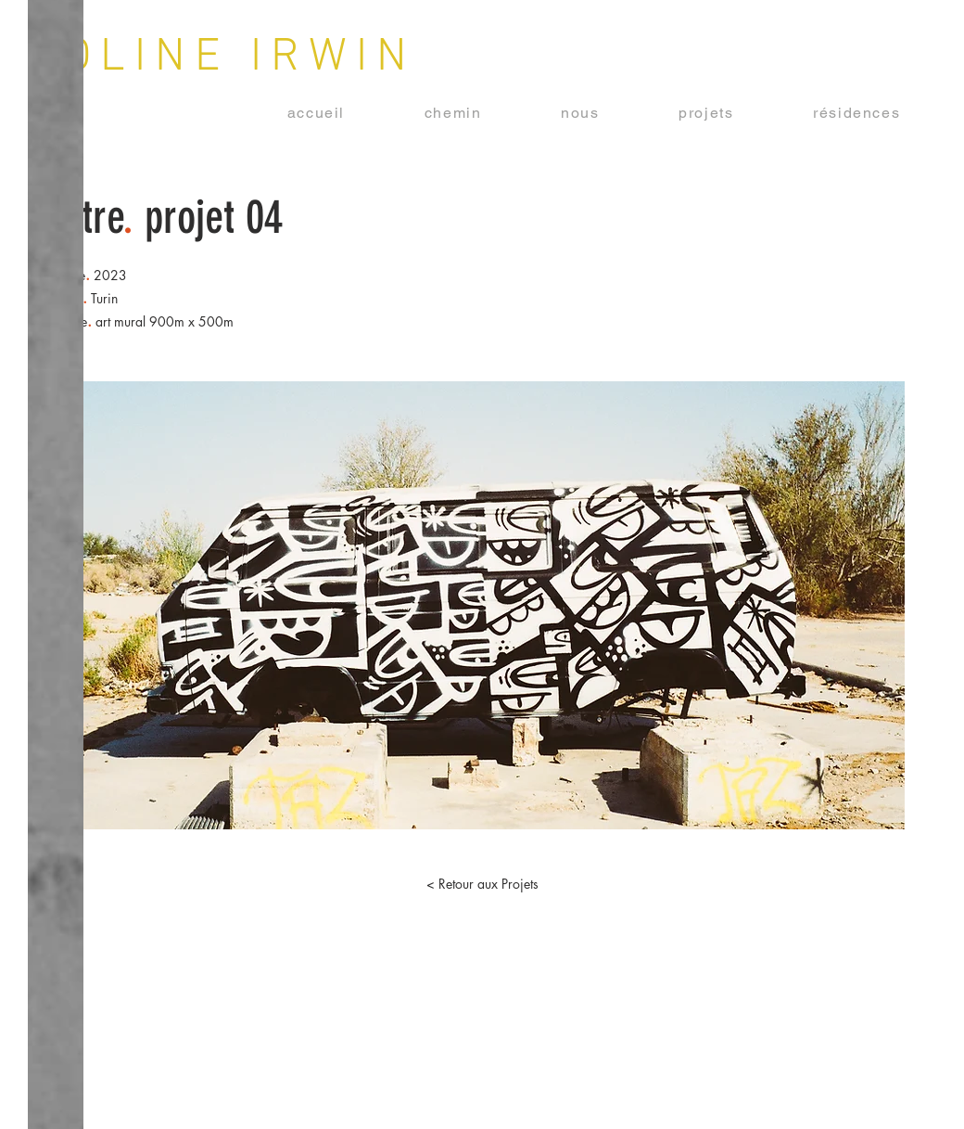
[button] (705, 114)
